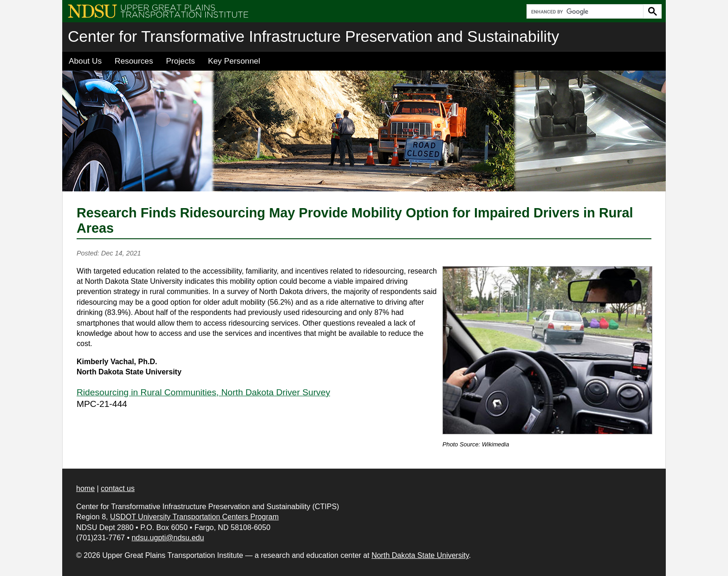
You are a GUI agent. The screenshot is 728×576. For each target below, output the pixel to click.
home (85, 488)
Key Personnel (234, 60)
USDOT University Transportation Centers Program (194, 517)
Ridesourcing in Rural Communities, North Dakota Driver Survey (203, 392)
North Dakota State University (420, 555)
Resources (134, 60)
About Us (85, 60)
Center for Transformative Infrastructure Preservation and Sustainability (313, 36)
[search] (584, 11)
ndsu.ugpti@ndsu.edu (167, 538)
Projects (180, 60)
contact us (118, 488)
